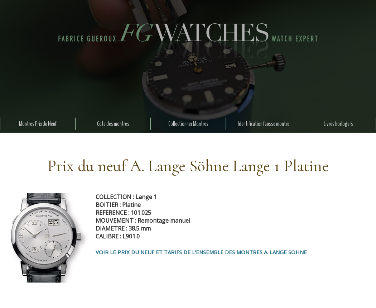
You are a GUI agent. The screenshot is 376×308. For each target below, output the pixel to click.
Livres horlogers (338, 124)
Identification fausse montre (263, 124)
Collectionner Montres (188, 124)
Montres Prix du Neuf (38, 124)
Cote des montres (113, 124)
